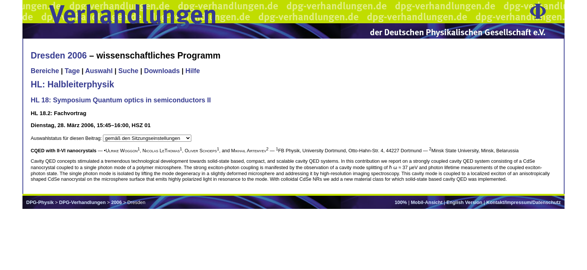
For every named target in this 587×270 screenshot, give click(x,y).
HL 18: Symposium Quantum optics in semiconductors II (121, 100)
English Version (464, 202)
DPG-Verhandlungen (82, 202)
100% (401, 202)
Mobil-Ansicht (426, 202)
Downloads (162, 71)
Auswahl (99, 71)
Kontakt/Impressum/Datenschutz (523, 202)
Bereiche (45, 71)
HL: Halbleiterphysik (72, 84)
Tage (72, 71)
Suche (128, 71)
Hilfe (192, 71)
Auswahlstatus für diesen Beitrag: (67, 138)
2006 (116, 202)
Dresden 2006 (59, 55)
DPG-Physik (40, 202)
